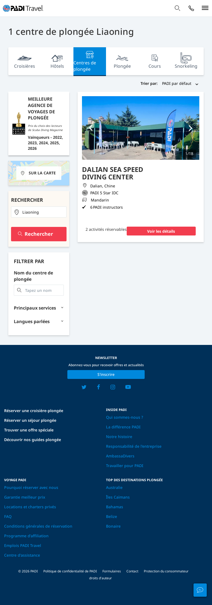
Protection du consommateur (166, 571)
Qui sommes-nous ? (124, 417)
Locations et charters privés (30, 506)
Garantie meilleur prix (24, 497)
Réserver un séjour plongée (30, 420)
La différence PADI (123, 426)
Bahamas (114, 506)
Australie (114, 487)
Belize (111, 516)
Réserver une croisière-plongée (33, 410)
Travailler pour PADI (124, 465)
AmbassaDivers (120, 456)
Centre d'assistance (22, 555)
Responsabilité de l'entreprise (133, 446)
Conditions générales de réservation (38, 526)
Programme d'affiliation (26, 535)
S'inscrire (106, 374)
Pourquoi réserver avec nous (31, 487)
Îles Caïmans (118, 497)
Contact (132, 571)
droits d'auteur (100, 578)
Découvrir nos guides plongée (32, 439)
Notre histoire (119, 436)
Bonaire (113, 526)
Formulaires (111, 571)
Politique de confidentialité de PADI (70, 571)
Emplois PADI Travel (22, 545)
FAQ (8, 516)
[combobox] (39, 212)
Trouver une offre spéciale (29, 430)
